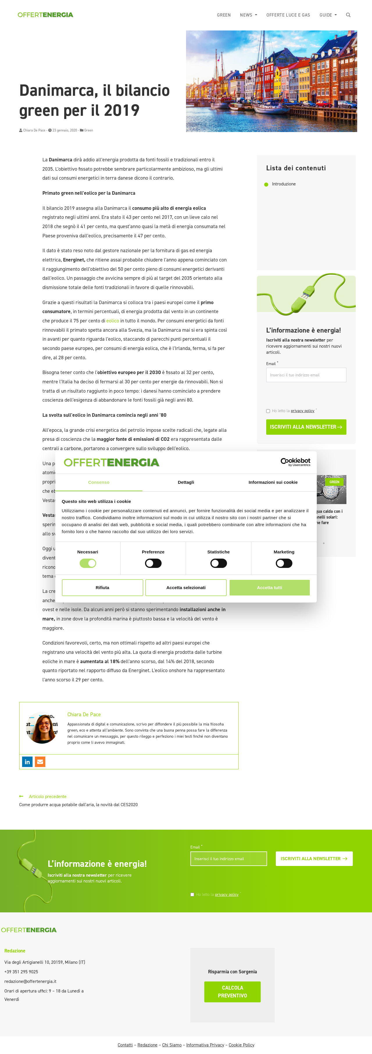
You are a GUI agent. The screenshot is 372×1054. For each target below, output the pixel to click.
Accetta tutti (269, 587)
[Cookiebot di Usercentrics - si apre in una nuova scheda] (285, 462)
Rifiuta (102, 587)
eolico (113, 320)
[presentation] (306, 396)
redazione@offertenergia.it (30, 981)
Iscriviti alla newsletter (306, 426)
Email (272, 364)
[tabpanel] (328, 501)
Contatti (125, 1045)
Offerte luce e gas (288, 15)
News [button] (247, 15)
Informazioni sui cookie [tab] (273, 482)
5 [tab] (324, 543)
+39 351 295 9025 (21, 972)
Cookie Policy (241, 1045)
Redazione (14, 950)
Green (224, 15)
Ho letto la (294, 411)
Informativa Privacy (205, 1045)
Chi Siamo (172, 1045)
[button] (348, 15)
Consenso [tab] (98, 482)
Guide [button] (327, 15)
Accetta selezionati (185, 587)
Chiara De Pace (34, 130)
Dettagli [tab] (186, 482)
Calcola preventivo (232, 991)
